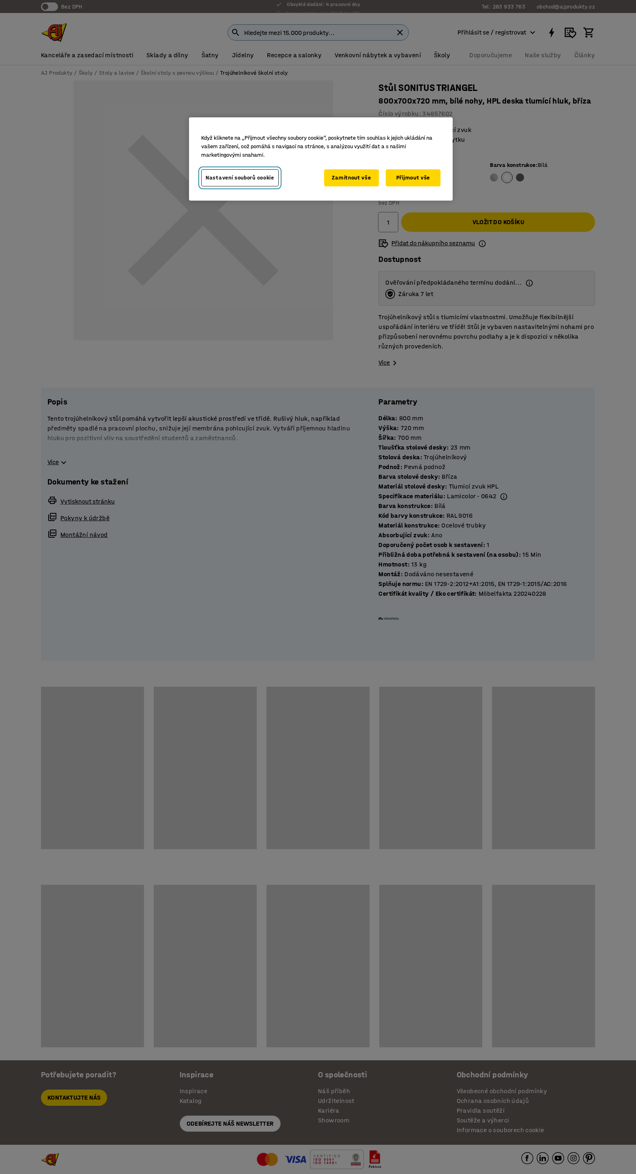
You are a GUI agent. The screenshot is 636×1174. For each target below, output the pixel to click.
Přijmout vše (413, 177)
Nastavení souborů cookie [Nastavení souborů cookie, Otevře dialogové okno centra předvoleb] (240, 177)
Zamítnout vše (351, 177)
